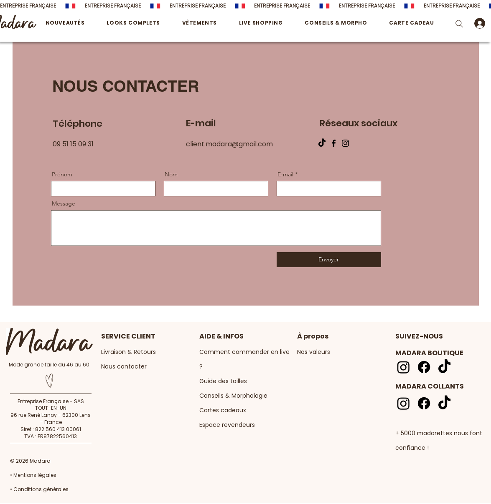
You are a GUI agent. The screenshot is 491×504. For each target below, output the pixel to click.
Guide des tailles (223, 381)
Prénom (62, 174)
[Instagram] (345, 143)
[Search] (459, 23)
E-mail (285, 174)
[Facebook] (333, 143)
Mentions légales (34, 475)
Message (63, 203)
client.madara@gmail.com (229, 144)
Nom (171, 174)
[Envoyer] (329, 259)
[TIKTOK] (322, 143)
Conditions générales (40, 489)
